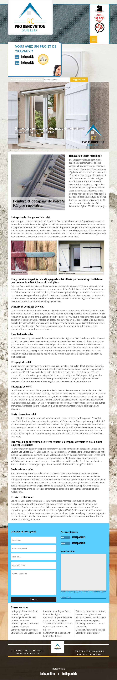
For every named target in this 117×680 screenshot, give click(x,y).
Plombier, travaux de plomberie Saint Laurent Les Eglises (91, 619)
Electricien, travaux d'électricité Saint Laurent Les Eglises (90, 631)
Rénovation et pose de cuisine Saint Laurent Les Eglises (57, 619)
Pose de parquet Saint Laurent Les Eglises (90, 625)
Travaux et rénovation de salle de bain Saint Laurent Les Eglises (57, 626)
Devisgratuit (43, 59)
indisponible (27, 56)
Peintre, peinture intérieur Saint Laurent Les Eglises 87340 (90, 613)
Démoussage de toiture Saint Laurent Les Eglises (25, 625)
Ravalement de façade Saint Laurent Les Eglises (56, 613)
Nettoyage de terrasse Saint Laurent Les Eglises (24, 613)
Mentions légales (27, 653)
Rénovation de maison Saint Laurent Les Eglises (56, 634)
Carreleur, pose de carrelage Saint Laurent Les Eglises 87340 (26, 631)
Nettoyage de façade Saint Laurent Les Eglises (23, 619)
